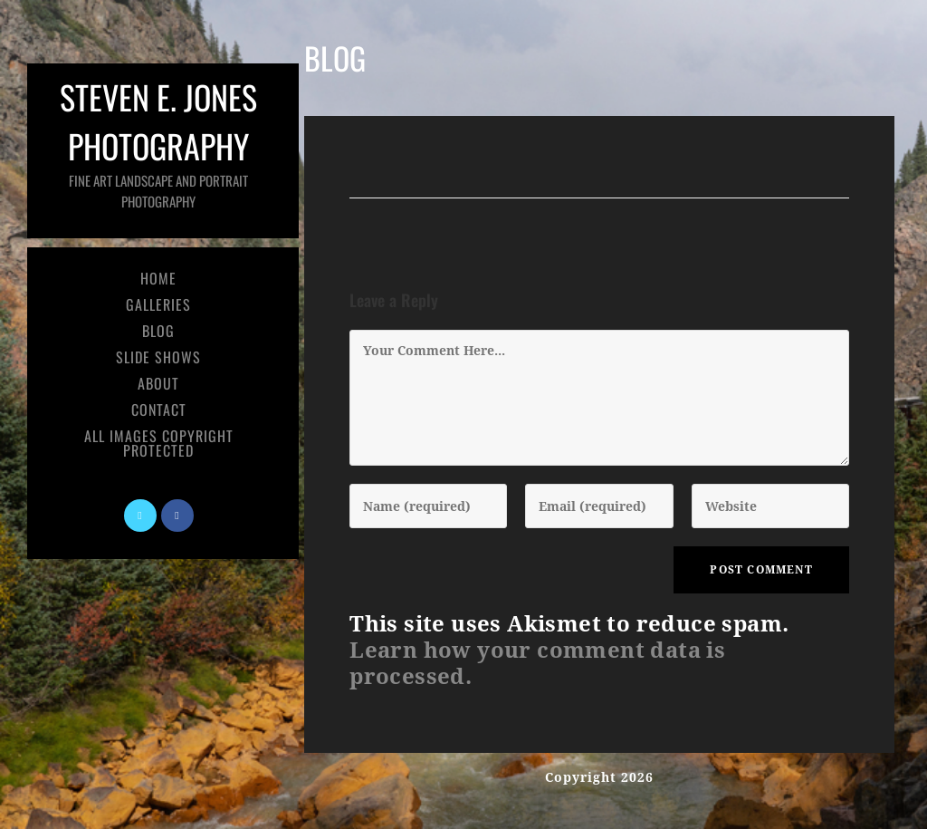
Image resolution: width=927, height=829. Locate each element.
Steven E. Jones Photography (158, 141)
